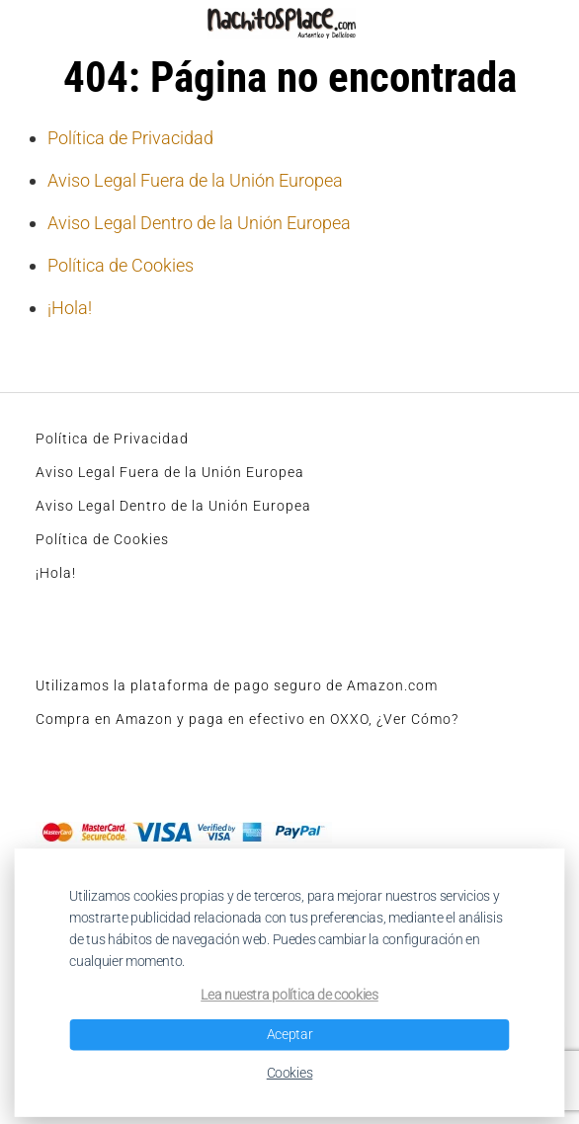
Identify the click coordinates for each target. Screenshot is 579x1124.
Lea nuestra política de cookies (289, 996)
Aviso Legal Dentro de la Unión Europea (199, 222)
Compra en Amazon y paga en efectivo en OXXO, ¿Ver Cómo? (247, 719)
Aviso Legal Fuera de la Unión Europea (195, 180)
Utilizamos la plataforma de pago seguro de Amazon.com (237, 685)
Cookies (290, 1073)
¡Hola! (69, 307)
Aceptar (290, 1034)
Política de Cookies (120, 265)
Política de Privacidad (130, 137)
